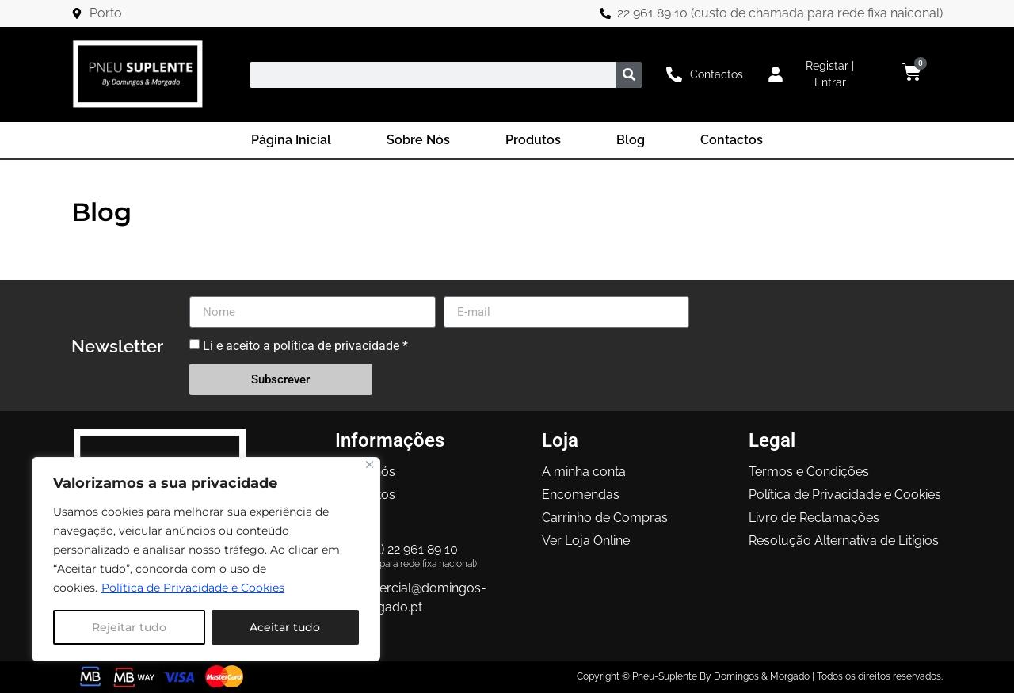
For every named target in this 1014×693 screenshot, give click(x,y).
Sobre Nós (418, 139)
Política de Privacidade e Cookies (192, 588)
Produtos (533, 139)
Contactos (731, 139)
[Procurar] (629, 75)
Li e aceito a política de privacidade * (305, 345)
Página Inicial (291, 139)
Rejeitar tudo (129, 627)
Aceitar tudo (285, 627)
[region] (206, 559)
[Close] (369, 464)
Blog (630, 139)
